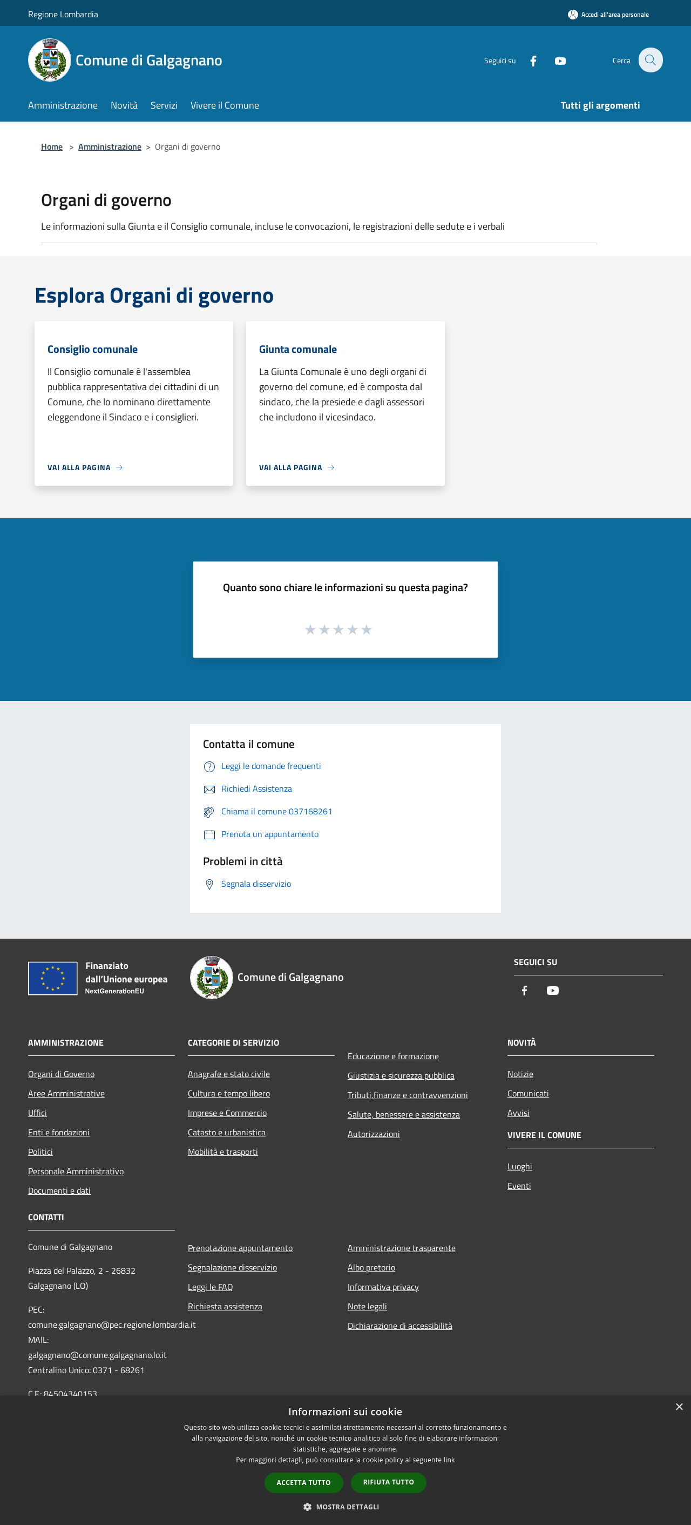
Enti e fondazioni (59, 1132)
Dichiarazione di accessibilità (400, 1325)
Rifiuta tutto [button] (389, 1482)
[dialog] (345, 1460)
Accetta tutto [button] (304, 1482)
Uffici (37, 1112)
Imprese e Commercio (227, 1112)
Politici (40, 1151)
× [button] (679, 1407)
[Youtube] (554, 59)
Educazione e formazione (393, 1055)
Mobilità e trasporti (223, 1151)
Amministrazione (109, 146)
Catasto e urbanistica (227, 1132)
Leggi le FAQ (210, 1286)
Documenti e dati (59, 1190)
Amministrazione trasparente (402, 1247)
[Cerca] (650, 60)
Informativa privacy (383, 1286)
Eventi (519, 1185)
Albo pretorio (371, 1267)
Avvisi (518, 1112)
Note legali (367, 1306)
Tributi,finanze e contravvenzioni (408, 1094)
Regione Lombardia (63, 14)
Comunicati (528, 1093)
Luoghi (519, 1166)
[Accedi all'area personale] (608, 14)
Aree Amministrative (66, 1093)
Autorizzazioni (374, 1133)
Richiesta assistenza (225, 1306)
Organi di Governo (61, 1073)
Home (52, 146)
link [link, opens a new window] (449, 1459)
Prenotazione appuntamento (240, 1247)
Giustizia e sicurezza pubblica (401, 1075)
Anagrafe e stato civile (229, 1073)
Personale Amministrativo (76, 1171)
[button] (345, 1506)
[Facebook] (527, 59)
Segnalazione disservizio (232, 1267)
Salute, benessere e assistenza (404, 1114)
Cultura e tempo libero (229, 1093)
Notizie (520, 1073)
